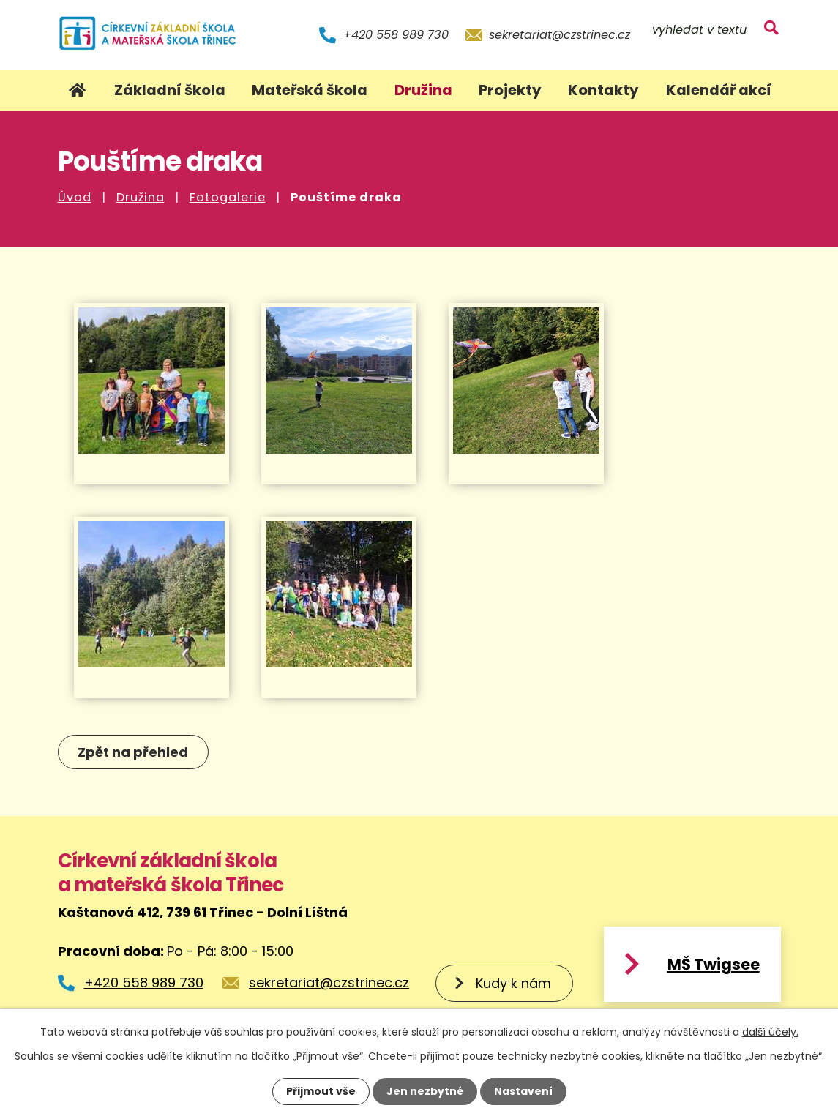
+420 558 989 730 (396, 34)
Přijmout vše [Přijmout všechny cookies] (321, 1091)
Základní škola (169, 90)
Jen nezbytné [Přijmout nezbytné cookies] (424, 1091)
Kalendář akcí (718, 90)
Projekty (510, 90)
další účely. (770, 1032)
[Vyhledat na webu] (715, 31)
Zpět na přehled (133, 752)
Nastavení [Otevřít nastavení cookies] (523, 1091)
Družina (140, 197)
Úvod (74, 197)
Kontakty (603, 90)
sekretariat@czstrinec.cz (559, 34)
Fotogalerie (228, 197)
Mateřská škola (309, 90)
